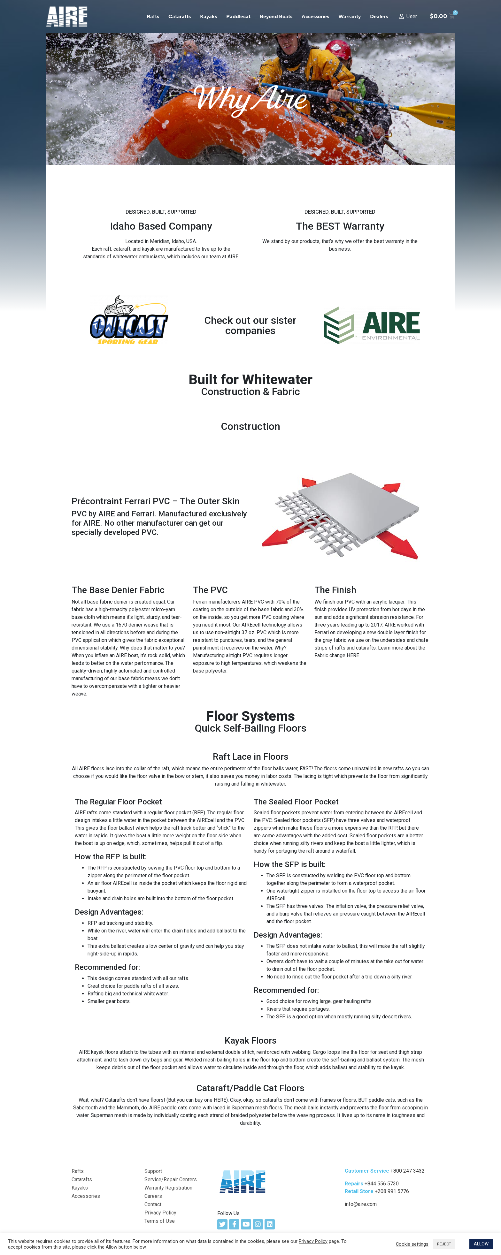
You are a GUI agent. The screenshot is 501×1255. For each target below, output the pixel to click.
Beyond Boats (276, 16)
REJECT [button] (444, 1244)
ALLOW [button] (481, 1243)
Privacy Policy (160, 1213)
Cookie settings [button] (412, 1244)
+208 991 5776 (392, 1191)
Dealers (379, 16)
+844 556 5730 (382, 1184)
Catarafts (179, 16)
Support (153, 1171)
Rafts (153, 16)
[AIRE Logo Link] (242, 1181)
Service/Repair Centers (170, 1179)
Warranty (349, 16)
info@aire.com (361, 1204)
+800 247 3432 (407, 1171)
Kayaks (208, 16)
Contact (152, 1204)
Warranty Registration (168, 1188)
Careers (153, 1196)
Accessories (315, 16)
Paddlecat (238, 16)
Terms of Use (159, 1221)
